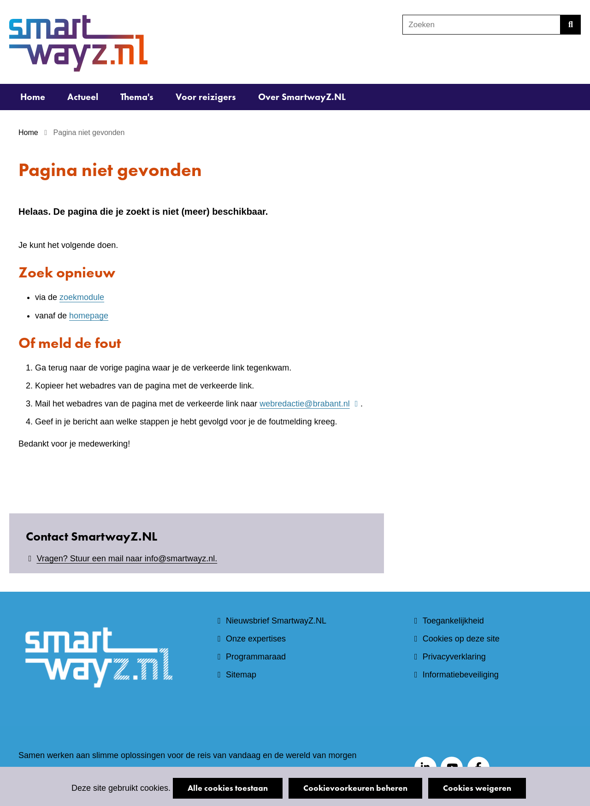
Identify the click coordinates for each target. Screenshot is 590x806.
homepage (88, 315)
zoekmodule (81, 297)
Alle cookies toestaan (228, 787)
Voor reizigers (206, 97)
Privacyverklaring (454, 656)
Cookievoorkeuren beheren (355, 787)
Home (32, 97)
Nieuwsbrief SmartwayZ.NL (276, 620)
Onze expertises (256, 638)
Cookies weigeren (477, 787)
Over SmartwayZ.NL (302, 97)
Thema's (136, 97)
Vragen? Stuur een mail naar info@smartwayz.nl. (126, 558)
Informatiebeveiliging (461, 674)
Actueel (82, 97)
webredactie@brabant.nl (310, 403)
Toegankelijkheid (453, 620)
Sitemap (241, 674)
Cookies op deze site (461, 638)
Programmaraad (256, 656)
